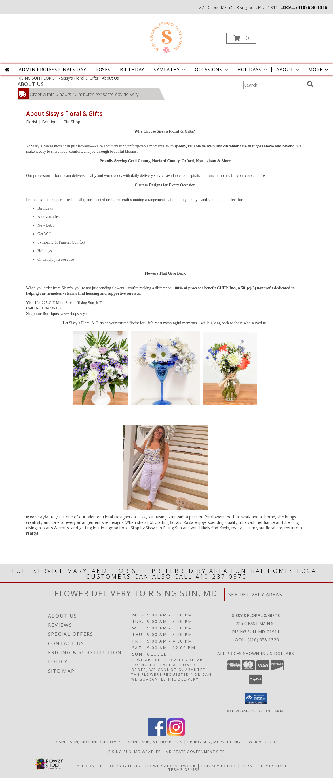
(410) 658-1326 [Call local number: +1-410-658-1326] (311, 7)
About (288, 69)
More (318, 69)
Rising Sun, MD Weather (134, 751)
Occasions (212, 69)
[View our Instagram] (176, 734)
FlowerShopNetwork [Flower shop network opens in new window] (170, 765)
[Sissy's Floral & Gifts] (165, 36)
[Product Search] (274, 85)
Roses (103, 69)
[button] (241, 38)
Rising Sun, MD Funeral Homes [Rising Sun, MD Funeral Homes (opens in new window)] (88, 741)
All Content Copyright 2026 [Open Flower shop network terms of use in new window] (110, 765)
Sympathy (170, 69)
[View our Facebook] (157, 734)
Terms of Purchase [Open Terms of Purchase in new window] (265, 765)
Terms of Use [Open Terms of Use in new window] (184, 769)
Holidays (252, 69)
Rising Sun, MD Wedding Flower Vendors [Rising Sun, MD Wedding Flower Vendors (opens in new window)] (232, 741)
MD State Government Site (195, 751)
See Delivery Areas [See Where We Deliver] (255, 594)
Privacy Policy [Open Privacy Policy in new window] (218, 765)
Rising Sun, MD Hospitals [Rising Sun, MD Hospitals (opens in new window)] (155, 741)
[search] (310, 84)
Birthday (132, 69)
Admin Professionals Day (52, 69)
